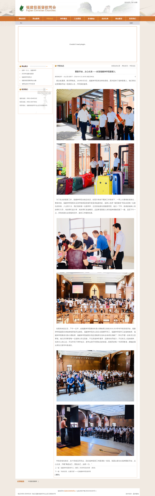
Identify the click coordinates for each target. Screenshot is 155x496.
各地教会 (91, 19)
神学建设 (63, 19)
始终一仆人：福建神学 (29, 70)
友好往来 (105, 19)
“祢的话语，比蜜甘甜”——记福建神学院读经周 (76, 471)
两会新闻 (36, 19)
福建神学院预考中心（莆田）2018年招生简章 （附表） (78, 468)
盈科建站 (136, 494)
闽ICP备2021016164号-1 (88, 491)
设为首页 (127, 2)
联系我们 (132, 19)
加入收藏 (134, 2)
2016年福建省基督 (28, 74)
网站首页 (22, 19)
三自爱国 (77, 19)
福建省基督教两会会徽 (29, 80)
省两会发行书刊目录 (28, 84)
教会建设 (118, 19)
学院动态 (49, 19)
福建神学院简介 (27, 77)
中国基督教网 (32, 481)
